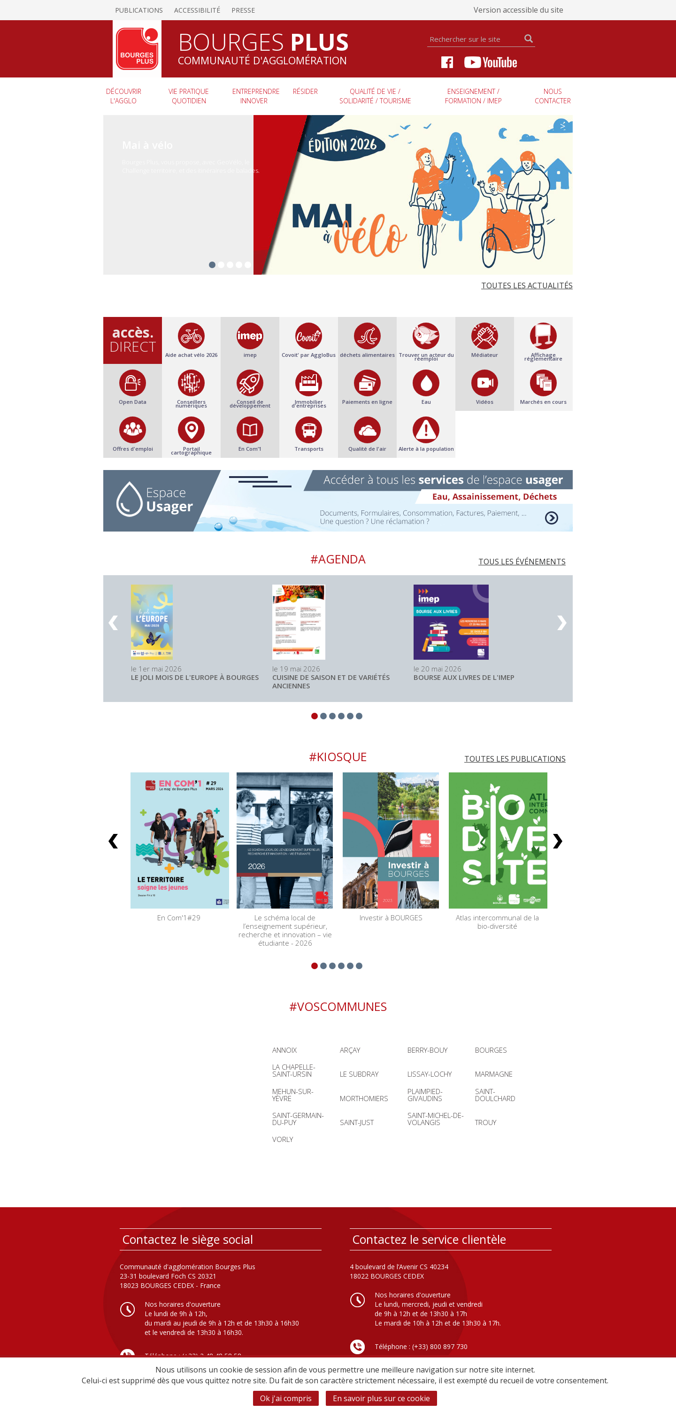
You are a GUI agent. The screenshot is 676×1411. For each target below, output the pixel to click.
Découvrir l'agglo (123, 96)
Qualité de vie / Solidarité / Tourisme (375, 96)
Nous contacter (553, 96)
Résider (305, 91)
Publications (139, 10)
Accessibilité (197, 10)
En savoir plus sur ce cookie (381, 1398)
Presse (243, 10)
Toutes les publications (515, 759)
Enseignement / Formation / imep (473, 96)
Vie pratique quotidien (189, 96)
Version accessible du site (518, 10)
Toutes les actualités (527, 285)
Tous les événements (522, 561)
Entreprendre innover (256, 96)
